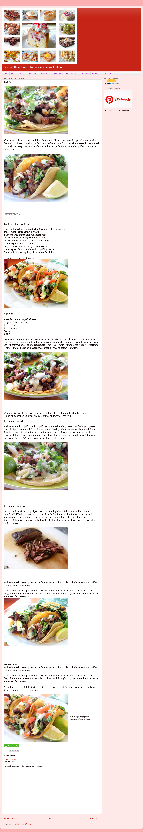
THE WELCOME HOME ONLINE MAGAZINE (35, 73)
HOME (5, 73)
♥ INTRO (14, 73)
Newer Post (9, 818)
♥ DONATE (95, 73)
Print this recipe (10, 759)
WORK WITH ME (71, 73)
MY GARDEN (58, 73)
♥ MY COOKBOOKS (109, 73)
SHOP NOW (85, 73)
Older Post (94, 818)
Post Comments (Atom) (22, 824)
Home (52, 818)
